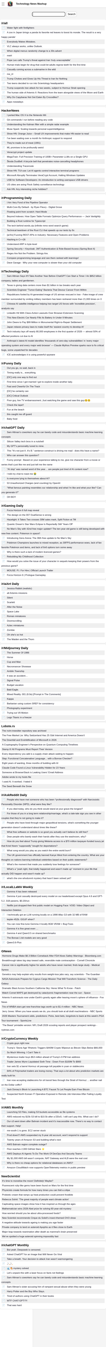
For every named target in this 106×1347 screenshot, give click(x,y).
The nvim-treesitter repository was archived (24, 730)
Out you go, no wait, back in (21, 368)
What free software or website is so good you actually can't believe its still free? (47, 832)
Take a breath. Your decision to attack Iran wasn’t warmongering (40, 1259)
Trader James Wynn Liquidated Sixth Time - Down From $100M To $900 (44, 1061)
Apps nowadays (15, 102)
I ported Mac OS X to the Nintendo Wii (26, 115)
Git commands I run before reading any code (30, 120)
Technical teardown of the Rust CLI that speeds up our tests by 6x (40, 230)
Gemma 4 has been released (22, 891)
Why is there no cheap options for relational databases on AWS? (40, 1163)
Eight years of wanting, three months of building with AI (30, 763)
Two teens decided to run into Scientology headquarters (35, 83)
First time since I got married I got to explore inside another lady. (40, 382)
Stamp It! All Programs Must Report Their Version (27, 749)
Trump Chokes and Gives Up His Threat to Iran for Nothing (37, 78)
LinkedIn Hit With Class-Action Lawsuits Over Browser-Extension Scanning (45, 313)
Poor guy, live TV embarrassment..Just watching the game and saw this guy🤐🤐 (48, 400)
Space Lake (13, 611)
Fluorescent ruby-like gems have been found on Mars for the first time (37, 1185)
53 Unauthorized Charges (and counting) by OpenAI (33, 483)
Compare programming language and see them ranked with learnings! (43, 258)
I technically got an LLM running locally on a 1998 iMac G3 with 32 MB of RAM (47, 914)
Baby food (12, 419)
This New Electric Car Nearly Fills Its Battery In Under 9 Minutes (40, 317)
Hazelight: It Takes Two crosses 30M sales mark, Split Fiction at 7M (41, 519)
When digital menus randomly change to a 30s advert (34, 51)
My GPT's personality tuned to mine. (25, 446)
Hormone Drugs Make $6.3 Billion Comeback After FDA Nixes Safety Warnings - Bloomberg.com (51, 956)
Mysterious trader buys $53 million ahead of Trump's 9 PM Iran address (43, 1057)
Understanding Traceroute (20, 166)
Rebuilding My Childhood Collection (25, 556)
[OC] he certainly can (18, 391)
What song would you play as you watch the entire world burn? (39, 850)
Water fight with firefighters (20, 28)
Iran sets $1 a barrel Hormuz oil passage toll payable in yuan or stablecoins (45, 1066)
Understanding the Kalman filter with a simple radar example (38, 124)
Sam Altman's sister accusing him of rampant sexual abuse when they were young (49, 1286)
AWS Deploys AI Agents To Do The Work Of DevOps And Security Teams (44, 1153)
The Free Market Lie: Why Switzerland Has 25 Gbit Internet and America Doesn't (43, 735)
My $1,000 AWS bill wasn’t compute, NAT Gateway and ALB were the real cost (47, 1158)
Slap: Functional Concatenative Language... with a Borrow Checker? (37, 758)
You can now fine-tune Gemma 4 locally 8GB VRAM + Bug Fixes (40, 924)
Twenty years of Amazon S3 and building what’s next (34, 1140)
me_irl (10, 74)
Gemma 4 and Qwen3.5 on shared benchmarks (31, 933)
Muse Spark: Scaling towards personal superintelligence (35, 129)
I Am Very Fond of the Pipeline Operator (27, 202)
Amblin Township (15, 671)
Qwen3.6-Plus (14, 942)
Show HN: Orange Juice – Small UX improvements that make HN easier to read (48, 133)
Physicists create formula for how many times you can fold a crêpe (36, 1190)
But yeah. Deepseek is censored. (24, 1249)
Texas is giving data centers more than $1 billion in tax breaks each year (44, 285)
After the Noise (14, 607)
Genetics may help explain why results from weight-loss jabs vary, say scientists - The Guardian (51, 974)
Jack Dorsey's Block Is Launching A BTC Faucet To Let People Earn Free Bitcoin (48, 1089)
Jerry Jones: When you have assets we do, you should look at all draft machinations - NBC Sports (52, 1011)
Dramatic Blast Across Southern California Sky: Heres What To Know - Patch (41, 988)
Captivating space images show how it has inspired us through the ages (39, 1204)
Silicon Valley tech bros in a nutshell (25, 441)
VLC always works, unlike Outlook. (25, 46)
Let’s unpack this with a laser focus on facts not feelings (35, 1273)
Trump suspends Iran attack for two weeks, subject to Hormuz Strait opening (46, 88)
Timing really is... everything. (21, 372)
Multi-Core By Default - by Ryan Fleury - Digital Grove (34, 207)
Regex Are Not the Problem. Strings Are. (27, 253)
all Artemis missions (17, 593)
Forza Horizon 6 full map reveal (23, 510)
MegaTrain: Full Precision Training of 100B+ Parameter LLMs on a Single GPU (47, 157)
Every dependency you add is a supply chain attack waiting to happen (38, 754)
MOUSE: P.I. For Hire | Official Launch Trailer (30, 570)
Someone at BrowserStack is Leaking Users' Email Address (32, 772)
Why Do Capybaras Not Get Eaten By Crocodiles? (33, 97)
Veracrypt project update (19, 152)
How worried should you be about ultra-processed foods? (31, 1213)
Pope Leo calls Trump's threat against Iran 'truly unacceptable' (39, 60)
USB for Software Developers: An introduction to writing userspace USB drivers (47, 180)
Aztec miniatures (15, 625)
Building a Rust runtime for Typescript (26, 221)
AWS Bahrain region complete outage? (27, 1144)
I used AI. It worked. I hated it (17, 781)
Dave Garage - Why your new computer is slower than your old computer (44, 262)
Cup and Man (14, 662)
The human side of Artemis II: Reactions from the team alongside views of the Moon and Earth (55, 92)
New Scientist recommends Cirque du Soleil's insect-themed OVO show (39, 1218)
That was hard (14, 1305)
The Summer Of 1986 (18, 652)
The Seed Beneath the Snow (17, 786)
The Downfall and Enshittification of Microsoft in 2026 (29, 740)
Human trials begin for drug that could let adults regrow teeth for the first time (46, 65)
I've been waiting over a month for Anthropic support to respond (39, 138)
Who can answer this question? (23, 455)
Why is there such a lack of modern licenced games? (34, 552)
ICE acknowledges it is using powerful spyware (31, 354)
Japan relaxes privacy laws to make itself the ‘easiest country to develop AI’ (45, 327)
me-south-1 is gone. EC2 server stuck (26, 1130)
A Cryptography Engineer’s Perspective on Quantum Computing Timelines (40, 744)
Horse (10, 657)
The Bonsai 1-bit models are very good (27, 938)
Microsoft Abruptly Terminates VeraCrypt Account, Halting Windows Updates (46, 175)
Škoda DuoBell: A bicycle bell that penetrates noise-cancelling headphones (45, 161)
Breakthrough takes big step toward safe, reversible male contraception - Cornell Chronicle (48, 960)
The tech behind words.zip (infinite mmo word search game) (37, 225)
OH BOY (11, 497)
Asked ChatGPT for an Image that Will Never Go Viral (34, 1254)
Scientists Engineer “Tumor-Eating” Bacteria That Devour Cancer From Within (47, 290)
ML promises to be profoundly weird (25, 147)
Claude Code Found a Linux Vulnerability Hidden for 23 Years (33, 768)
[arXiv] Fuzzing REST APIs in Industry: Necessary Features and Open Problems (48, 235)
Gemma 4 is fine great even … (22, 928)
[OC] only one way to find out (22, 377)
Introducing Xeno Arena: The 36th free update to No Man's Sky (39, 538)
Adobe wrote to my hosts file (16, 777)
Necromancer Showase (19, 666)
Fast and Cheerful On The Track (23, 386)
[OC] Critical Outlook (17, 395)
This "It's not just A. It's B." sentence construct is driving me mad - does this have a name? (53, 450)
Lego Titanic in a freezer (19, 717)
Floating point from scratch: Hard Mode (27, 212)
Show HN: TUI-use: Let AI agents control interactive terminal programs (43, 170)
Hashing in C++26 (16, 239)
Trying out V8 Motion (17, 713)
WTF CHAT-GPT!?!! (17, 1300)
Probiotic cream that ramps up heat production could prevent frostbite (37, 1195)
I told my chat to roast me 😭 (22, 474)
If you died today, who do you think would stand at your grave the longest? (45, 809)
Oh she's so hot (15, 634)
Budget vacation (15, 685)
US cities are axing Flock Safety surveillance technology (35, 184)
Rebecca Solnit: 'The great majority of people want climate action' (35, 1199)
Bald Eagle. (13, 689)
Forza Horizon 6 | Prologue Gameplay (26, 575)
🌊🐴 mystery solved (18, 1268)
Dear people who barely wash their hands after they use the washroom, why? (46, 836)
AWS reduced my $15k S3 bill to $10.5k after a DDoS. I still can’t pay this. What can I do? (53, 1116)
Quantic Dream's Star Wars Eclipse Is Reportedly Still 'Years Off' (40, 524)
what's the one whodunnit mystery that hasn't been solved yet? (39, 878)
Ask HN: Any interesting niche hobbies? (27, 189)
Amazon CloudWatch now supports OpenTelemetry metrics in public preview (46, 1167)
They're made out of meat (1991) (24, 143)
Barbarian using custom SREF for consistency (30, 703)
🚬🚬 (10, 1263)
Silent (10, 597)
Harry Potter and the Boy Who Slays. (26, 1291)
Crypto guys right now (18, 1043)
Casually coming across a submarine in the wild (31, 69)
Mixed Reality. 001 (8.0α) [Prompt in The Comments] (34, 694)
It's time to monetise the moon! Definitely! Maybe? (27, 1181)
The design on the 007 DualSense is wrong (29, 515)
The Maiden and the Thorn (20, 639)
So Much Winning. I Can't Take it (23, 1052)
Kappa (10, 699)
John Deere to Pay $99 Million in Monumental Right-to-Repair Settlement (44, 322)
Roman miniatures (16, 616)
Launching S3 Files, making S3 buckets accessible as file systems (41, 1112)
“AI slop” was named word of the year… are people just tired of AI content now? (47, 469)
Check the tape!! (15, 405)
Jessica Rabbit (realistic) (19, 588)
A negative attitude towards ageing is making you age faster (32, 1222)
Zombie (11, 630)
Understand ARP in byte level (22, 244)
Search (71, 14)
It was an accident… (17, 676)
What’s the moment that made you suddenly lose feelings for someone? (43, 864)
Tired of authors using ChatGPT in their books (30, 1296)
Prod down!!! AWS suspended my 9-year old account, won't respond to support (47, 1135)
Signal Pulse (13, 680)
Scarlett (11, 602)
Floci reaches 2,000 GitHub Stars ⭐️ (26, 1149)
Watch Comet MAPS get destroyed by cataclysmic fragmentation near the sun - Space (46, 993)
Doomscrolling (14, 621)
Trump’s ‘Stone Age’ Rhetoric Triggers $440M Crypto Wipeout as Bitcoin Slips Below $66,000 (54, 1048)
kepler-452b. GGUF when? (21, 919)
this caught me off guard (19, 414)
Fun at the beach (15, 409)
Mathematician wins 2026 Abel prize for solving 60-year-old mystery (36, 1208)
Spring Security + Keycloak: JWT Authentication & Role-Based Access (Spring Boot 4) (51, 249)
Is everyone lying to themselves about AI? (28, 478)
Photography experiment (19, 708)
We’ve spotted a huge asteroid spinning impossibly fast (30, 1236)
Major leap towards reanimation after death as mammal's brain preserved (39, 1232)
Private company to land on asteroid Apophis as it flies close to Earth (37, 1227)
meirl (9, 55)
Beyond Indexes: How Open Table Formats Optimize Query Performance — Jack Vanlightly (54, 216)
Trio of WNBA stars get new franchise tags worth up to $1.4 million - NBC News (42, 1006)
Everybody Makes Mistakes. (21, 41)
